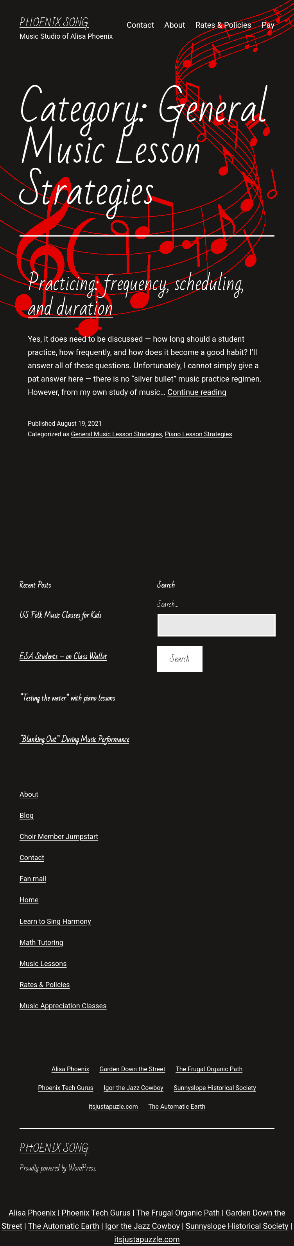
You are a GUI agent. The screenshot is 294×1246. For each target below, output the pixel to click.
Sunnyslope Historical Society (237, 1226)
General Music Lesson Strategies (116, 434)
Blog (27, 815)
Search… (168, 605)
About (174, 25)
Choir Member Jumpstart (59, 836)
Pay (268, 25)
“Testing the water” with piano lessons (67, 698)
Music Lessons (43, 963)
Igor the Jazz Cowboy (142, 1226)
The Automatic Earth (63, 1226)
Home (29, 900)
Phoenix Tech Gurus (96, 1212)
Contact (140, 25)
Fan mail (33, 879)
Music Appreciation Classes (63, 1006)
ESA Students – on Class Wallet (63, 657)
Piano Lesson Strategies (198, 434)
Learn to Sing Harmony (55, 921)
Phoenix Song (54, 23)
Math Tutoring (41, 942)
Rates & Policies (223, 25)
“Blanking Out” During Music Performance (74, 740)
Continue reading (196, 392)
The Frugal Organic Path (178, 1212)
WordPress (81, 1168)
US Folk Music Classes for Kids (60, 615)
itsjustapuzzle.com (147, 1239)
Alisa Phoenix (32, 1212)
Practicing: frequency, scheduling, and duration (136, 295)
